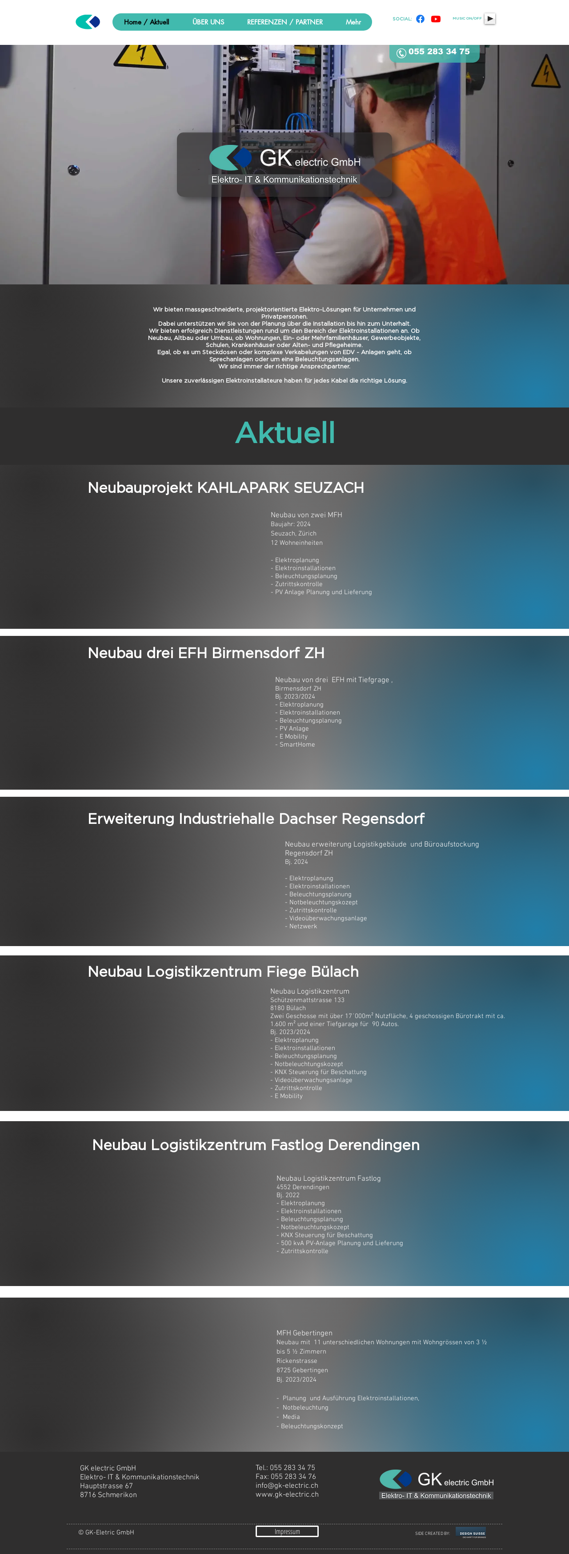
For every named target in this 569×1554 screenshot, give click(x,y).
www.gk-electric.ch (287, 1494)
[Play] (490, 18)
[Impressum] (287, 1531)
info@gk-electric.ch (287, 1486)
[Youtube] (435, 18)
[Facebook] (420, 18)
